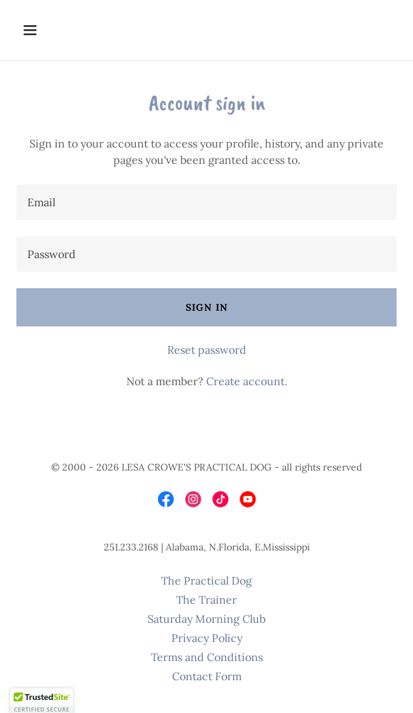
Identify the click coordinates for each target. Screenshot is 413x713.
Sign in (207, 307)
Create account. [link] (246, 381)
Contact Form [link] (207, 676)
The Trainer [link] (206, 599)
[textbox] (206, 202)
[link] (166, 499)
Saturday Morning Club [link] (206, 619)
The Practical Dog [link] (206, 580)
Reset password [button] (206, 349)
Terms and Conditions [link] (207, 657)
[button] (60, 30)
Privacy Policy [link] (206, 638)
